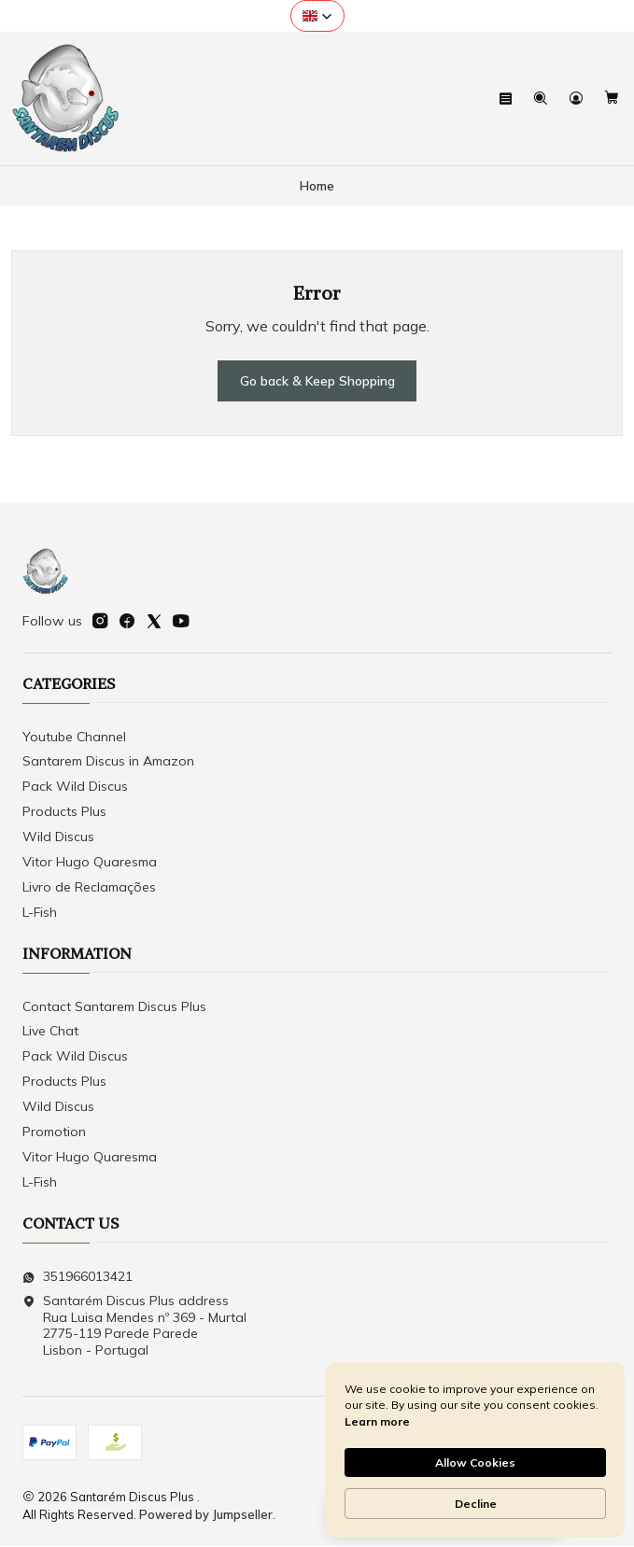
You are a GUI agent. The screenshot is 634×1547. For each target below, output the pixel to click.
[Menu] (506, 98)
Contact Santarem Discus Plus (114, 1006)
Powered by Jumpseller (206, 1514)
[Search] (541, 98)
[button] (317, 15)
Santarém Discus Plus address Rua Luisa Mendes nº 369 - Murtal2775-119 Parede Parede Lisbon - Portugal (134, 1326)
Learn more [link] (377, 1421)
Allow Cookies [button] (475, 1463)
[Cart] (611, 98)
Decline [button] (476, 1504)
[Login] (576, 98)
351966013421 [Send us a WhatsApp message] (77, 1276)
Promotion (54, 1132)
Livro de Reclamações (89, 887)
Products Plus (64, 812)
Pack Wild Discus (75, 787)
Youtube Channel (74, 736)
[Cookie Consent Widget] (475, 1450)
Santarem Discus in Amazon (108, 761)
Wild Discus (58, 837)
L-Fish (39, 912)
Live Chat (50, 1031)
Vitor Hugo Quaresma (89, 862)
